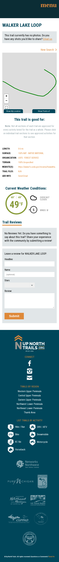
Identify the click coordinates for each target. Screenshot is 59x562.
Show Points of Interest (44, 111)
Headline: (9, 259)
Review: (8, 291)
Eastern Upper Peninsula (29, 400)
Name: (8, 270)
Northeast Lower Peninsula (29, 408)
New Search (47, 49)
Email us (47, 39)
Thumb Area (29, 412)
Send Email (23, 176)
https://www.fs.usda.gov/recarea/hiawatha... (37, 167)
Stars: (7, 280)
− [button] (6, 101)
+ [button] (6, 96)
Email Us (52, 556)
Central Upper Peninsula (29, 395)
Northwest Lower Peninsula (29, 404)
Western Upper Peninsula (29, 391)
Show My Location (13, 111)
